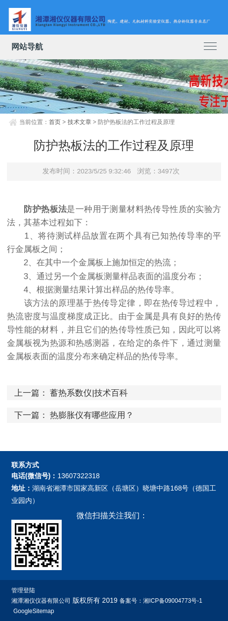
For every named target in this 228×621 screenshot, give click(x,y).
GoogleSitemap (33, 611)
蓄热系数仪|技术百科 (88, 393)
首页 (55, 122)
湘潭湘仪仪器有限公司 (41, 600)
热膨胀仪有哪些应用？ (92, 415)
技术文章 (79, 122)
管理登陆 (23, 590)
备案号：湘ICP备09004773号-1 (160, 600)
